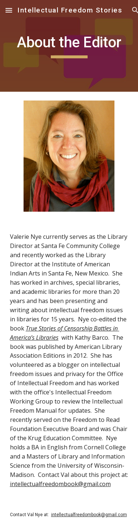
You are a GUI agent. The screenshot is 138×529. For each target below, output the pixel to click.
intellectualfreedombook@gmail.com (60, 484)
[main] (69, 45)
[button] (9, 10)
